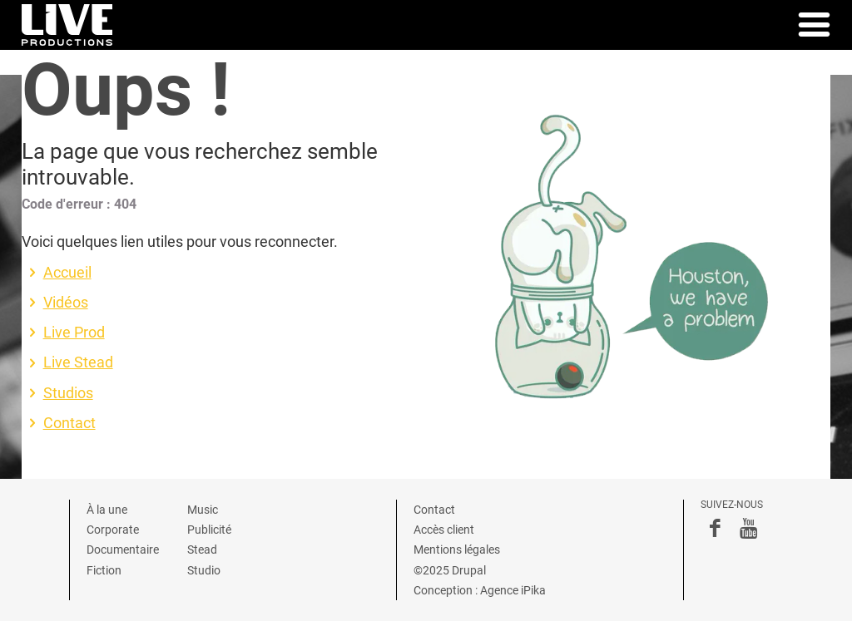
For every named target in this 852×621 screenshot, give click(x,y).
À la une (107, 509)
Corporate (113, 529)
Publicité (209, 529)
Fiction (104, 570)
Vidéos (65, 302)
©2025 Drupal (450, 570)
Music (202, 509)
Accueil (67, 272)
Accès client (444, 529)
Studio (203, 570)
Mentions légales (457, 549)
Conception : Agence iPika (480, 590)
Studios (68, 393)
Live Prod (74, 332)
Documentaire (123, 549)
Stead (202, 549)
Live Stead (78, 362)
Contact (69, 423)
